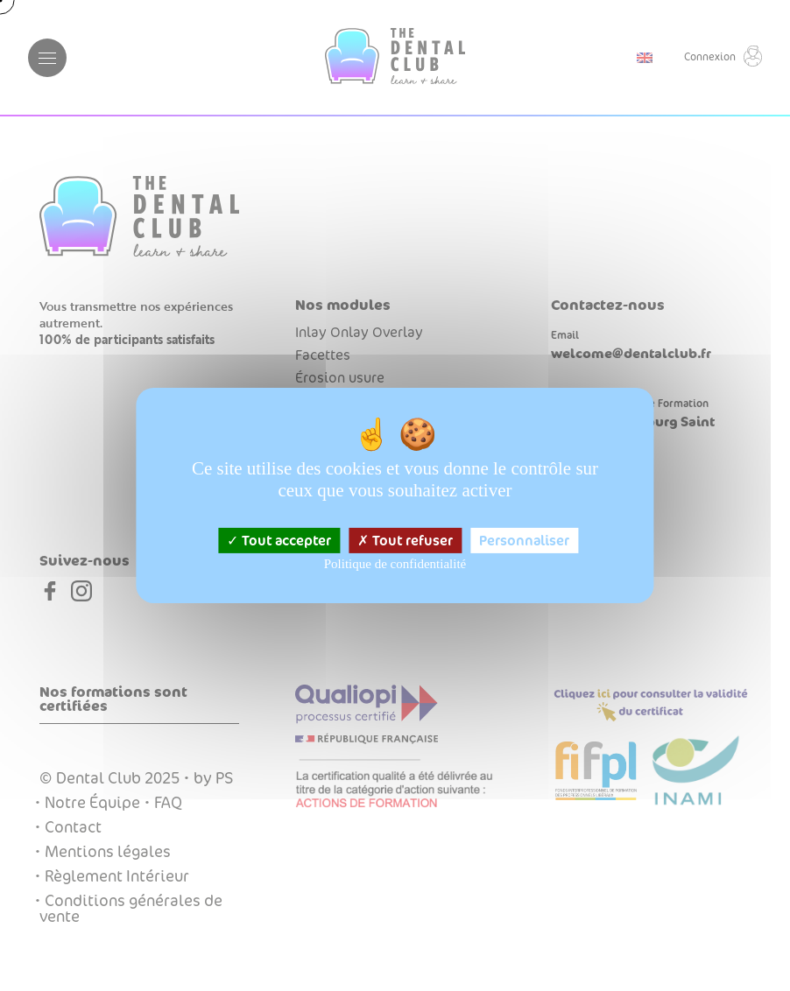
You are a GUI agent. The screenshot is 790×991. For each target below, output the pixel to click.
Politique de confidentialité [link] (395, 564)
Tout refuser (405, 540)
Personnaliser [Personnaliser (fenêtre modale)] (524, 540)
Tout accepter (279, 540)
